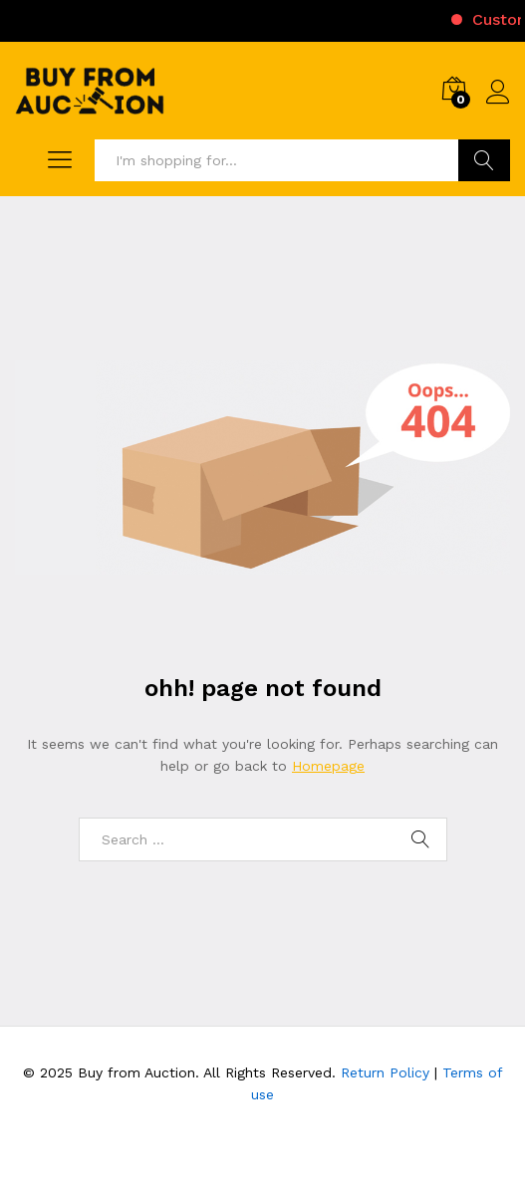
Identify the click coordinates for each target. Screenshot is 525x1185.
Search (484, 160)
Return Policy (385, 1072)
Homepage (328, 766)
